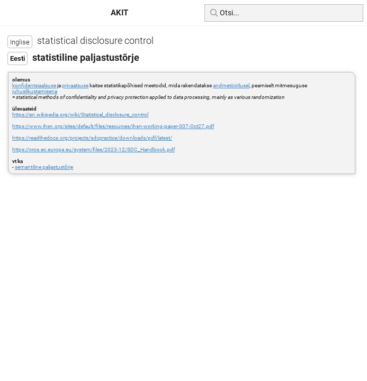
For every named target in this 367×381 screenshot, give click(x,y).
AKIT (119, 12)
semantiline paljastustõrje (44, 167)
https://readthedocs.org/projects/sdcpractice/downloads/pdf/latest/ (92, 138)
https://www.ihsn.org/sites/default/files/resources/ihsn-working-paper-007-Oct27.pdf (113, 126)
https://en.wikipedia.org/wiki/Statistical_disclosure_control (80, 114)
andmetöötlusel (231, 85)
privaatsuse (75, 85)
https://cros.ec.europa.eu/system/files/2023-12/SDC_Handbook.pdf (93, 149)
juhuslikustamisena (34, 91)
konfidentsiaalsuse (34, 85)
